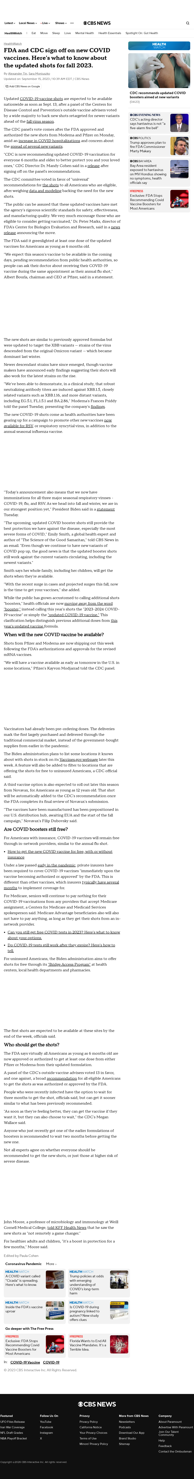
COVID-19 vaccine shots (41, 98)
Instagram (46, 1432)
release (94, 165)
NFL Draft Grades (11, 1432)
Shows (61, 23)
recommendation (62, 1078)
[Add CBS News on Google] (23, 86)
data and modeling (45, 190)
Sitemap (124, 1443)
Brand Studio (127, 1438)
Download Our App (131, 1432)
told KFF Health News (66, 1227)
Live (46, 23)
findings (98, 406)
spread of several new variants (37, 146)
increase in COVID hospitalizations (49, 140)
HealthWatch (13, 33)
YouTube (45, 1421)
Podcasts (125, 1427)
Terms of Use (88, 1438)
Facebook (46, 1427)
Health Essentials (110, 33)
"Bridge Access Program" (69, 964)
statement (106, 509)
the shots (50, 185)
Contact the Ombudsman (175, 1451)
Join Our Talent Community (169, 1433)
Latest (10, 23)
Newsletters (127, 1421)
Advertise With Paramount (176, 1427)
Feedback (165, 1446)
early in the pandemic (56, 865)
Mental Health (84, 33)
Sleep (56, 33)
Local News (28, 23)
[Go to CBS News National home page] (97, 23)
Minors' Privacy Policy (94, 1443)
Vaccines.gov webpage (78, 759)
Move (44, 33)
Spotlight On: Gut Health (142, 33)
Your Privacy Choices (93, 1432)
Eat (34, 33)
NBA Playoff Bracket (13, 1438)
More (51, 1264)
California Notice (91, 1427)
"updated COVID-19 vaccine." (73, 615)
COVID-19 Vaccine (25, 1362)
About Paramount (170, 1421)
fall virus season (40, 121)
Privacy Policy (89, 1421)
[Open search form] (187, 23)
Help (162, 1440)
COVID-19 (51, 1362)
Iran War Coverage (12, 1427)
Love (67, 33)
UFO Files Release (12, 1421)
